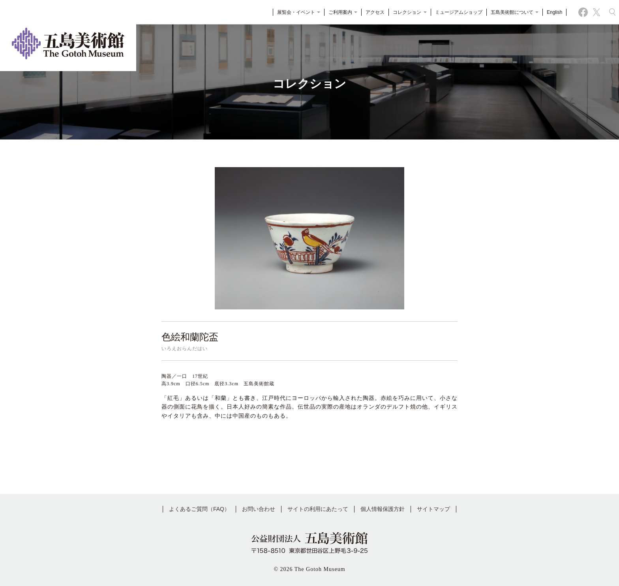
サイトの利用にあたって (317, 509)
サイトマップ (433, 509)
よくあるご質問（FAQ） (199, 509)
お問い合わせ (258, 509)
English (552, 14)
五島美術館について (512, 14)
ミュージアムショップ (456, 14)
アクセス (372, 14)
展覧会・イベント (295, 14)
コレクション (407, 14)
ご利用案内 (340, 14)
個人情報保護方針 (382, 509)
